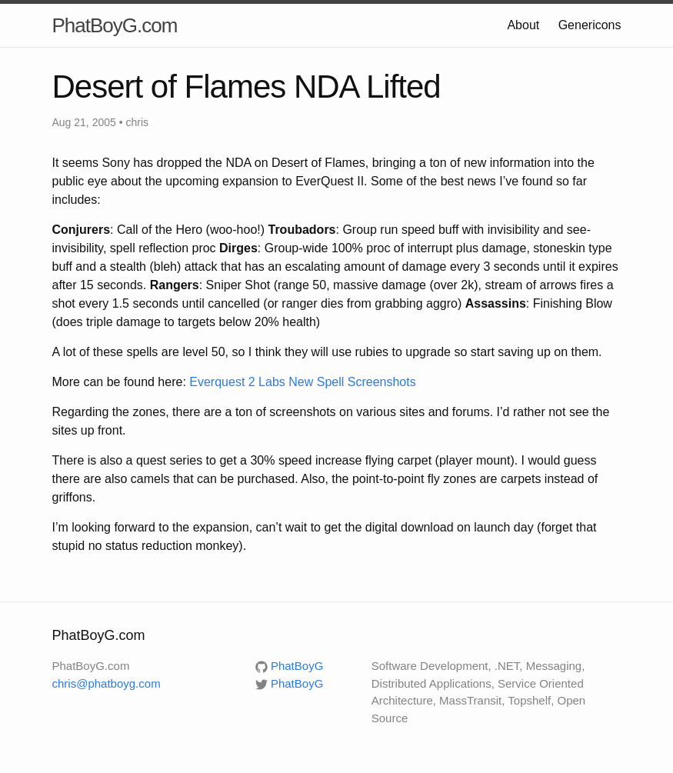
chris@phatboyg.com (106, 683)
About (523, 25)
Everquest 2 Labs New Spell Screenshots (302, 381)
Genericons (589, 25)
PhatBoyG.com (115, 25)
